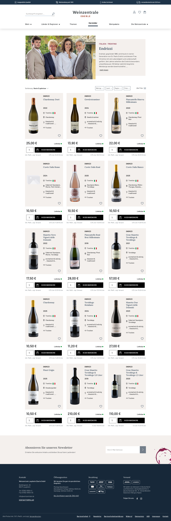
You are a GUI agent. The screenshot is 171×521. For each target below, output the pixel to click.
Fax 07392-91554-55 (26, 493)
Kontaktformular (26, 500)
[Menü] (140, 88)
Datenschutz (139, 516)
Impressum (156, 516)
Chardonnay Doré (51, 99)
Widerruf (129, 516)
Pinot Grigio (48, 370)
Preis (127, 88)
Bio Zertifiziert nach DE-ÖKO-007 (66, 496)
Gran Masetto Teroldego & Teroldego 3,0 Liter (93, 372)
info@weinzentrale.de (26, 496)
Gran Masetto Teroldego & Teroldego (132, 237)
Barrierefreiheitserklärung (113, 516)
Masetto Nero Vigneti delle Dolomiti (49, 237)
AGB (148, 516)
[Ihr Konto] (134, 12)
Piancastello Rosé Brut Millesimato (92, 236)
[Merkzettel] (139, 12)
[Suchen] (53, 14)
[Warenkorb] (145, 12)
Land (109, 88)
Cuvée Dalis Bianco (134, 167)
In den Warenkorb (48, 150)
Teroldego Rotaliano (89, 303)
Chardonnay (48, 302)
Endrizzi (46, 96)
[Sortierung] (40, 88)
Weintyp (99, 88)
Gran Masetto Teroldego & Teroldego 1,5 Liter (134, 372)
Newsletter (97, 516)
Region (118, 88)
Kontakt (165, 516)
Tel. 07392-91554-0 (25, 491)
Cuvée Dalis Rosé (92, 167)
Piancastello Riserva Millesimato (135, 100)
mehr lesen (104, 70)
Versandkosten (35, 516)
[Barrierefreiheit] (84, 516)
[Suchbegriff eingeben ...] (38, 14)
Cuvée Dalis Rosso (51, 167)
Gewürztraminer (92, 99)
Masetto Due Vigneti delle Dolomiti (132, 305)
